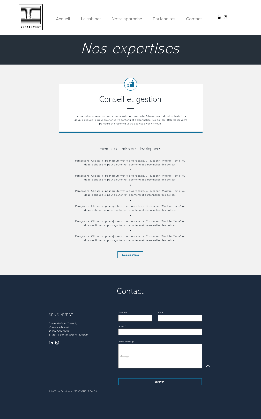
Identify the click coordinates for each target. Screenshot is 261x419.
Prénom (122, 312)
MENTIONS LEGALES (85, 391)
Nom (160, 312)
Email (121, 326)
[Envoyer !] (160, 381)
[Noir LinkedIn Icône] (219, 17)
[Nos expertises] (130, 254)
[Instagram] (225, 17)
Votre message (126, 341)
